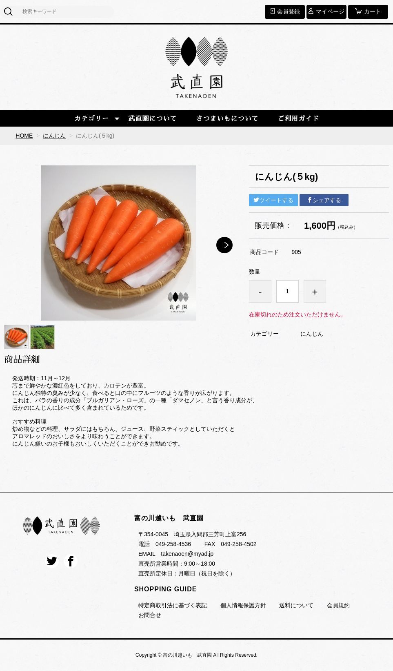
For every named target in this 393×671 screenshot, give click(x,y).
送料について (296, 605)
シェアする (324, 200)
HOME (24, 135)
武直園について (153, 119)
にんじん (54, 135)
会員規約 (338, 605)
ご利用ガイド (298, 119)
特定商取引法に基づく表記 (172, 605)
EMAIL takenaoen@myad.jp (175, 554)
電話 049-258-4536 (164, 544)
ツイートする (273, 200)
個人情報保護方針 (243, 605)
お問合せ (149, 615)
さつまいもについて (227, 119)
